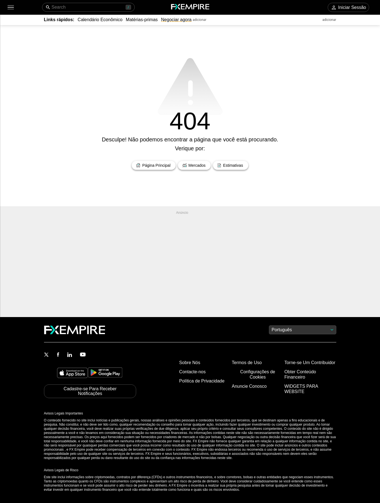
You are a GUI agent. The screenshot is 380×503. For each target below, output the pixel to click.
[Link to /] (154, 165)
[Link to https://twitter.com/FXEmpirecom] (46, 355)
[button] (10, 7)
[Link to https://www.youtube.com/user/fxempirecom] (83, 355)
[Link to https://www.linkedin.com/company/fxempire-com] (69, 355)
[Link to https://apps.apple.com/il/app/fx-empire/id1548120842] (72, 373)
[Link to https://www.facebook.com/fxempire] (58, 355)
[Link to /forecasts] (230, 165)
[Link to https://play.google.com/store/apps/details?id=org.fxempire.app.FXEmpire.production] (105, 373)
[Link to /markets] (194, 165)
